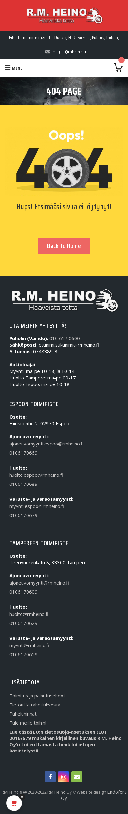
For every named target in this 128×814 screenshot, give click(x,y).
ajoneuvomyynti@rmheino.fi (39, 583)
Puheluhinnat (23, 714)
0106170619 (23, 654)
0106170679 (23, 515)
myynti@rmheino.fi (29, 645)
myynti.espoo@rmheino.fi (36, 506)
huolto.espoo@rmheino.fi (36, 475)
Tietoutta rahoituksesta (34, 704)
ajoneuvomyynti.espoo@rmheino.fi (46, 443)
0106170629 (23, 623)
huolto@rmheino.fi (28, 614)
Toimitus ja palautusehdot (37, 695)
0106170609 (23, 592)
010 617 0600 (64, 338)
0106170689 (23, 484)
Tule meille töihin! (27, 723)
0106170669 (23, 453)
